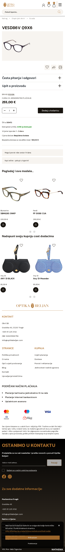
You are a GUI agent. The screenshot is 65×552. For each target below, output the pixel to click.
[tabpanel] (16, 203)
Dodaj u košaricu (50, 110)
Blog (4, 367)
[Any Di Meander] (35, 289)
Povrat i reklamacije (43, 363)
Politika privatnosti (10, 354)
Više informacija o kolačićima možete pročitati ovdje (28, 531)
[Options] (32, 543)
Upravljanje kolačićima (12, 376)
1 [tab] (30, 232)
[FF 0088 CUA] (35, 224)
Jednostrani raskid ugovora (47, 367)
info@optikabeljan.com (12, 340)
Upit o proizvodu (14, 86)
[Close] (32, 538)
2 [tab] (34, 232)
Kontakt (5, 371)
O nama (5, 359)
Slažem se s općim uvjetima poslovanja (22, 470)
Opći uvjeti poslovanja (12, 363)
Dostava (38, 359)
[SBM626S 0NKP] (3, 224)
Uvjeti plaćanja (41, 354)
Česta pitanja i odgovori (19, 78)
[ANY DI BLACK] (3, 289)
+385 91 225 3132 (9, 331)
